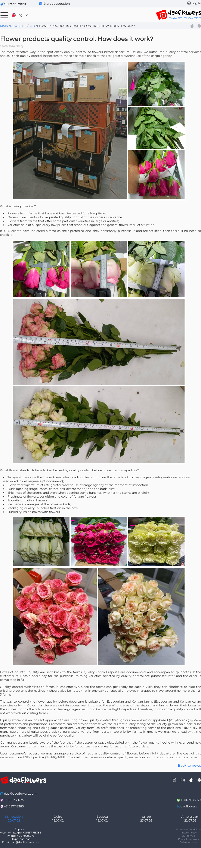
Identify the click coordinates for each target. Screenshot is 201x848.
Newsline (18, 26)
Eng (20, 15)
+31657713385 (14, 806)
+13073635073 (190, 800)
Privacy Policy (188, 832)
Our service (188, 835)
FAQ (31, 26)
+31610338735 (14, 800)
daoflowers (188, 806)
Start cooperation (56, 4)
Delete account (188, 842)
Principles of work (188, 839)
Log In (196, 3)
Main (4, 26)
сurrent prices (15, 4)
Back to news (189, 765)
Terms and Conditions (188, 829)
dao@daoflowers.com (20, 793)
